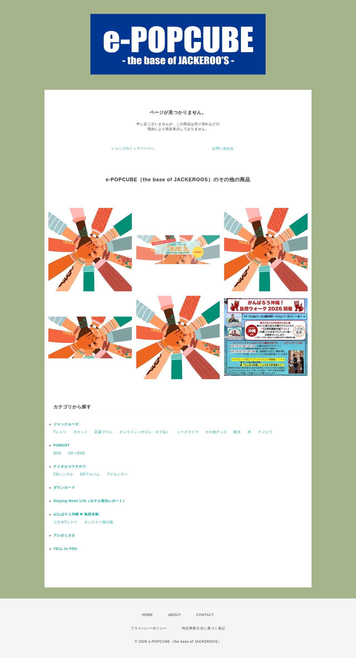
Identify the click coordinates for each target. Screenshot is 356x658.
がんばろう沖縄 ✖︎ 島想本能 (76, 514)
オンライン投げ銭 (98, 522)
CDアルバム (90, 474)
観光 (237, 432)
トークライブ (188, 432)
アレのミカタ (64, 535)
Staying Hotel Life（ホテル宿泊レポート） (89, 501)
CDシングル (63, 474)
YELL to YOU (65, 549)
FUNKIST (61, 445)
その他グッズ (216, 432)
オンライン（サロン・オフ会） (144, 432)
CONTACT (205, 615)
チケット (80, 432)
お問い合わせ (223, 148)
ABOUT (174, 615)
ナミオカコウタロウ (69, 466)
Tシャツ (59, 432)
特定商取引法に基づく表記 (203, 628)
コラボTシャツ (65, 522)
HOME (147, 615)
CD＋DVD (76, 453)
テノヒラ (265, 432)
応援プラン (104, 432)
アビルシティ (117, 474)
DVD (57, 453)
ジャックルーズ (66, 424)
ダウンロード (64, 488)
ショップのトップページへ (133, 148)
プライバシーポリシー (149, 628)
